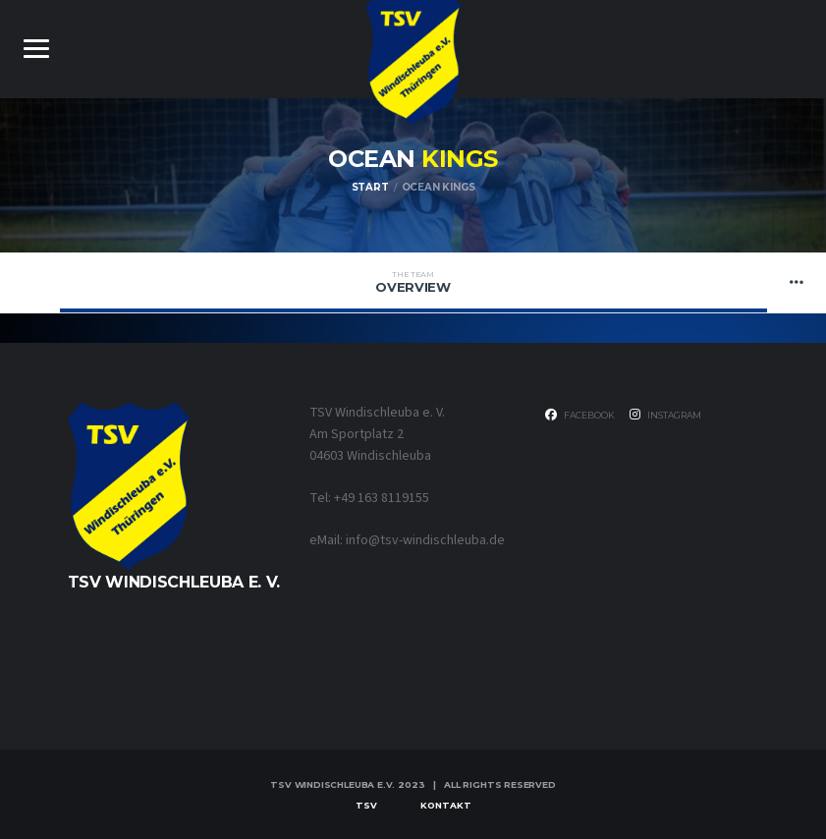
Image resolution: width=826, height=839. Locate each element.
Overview (413, 282)
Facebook (580, 414)
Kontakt (445, 805)
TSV (366, 805)
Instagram (665, 414)
